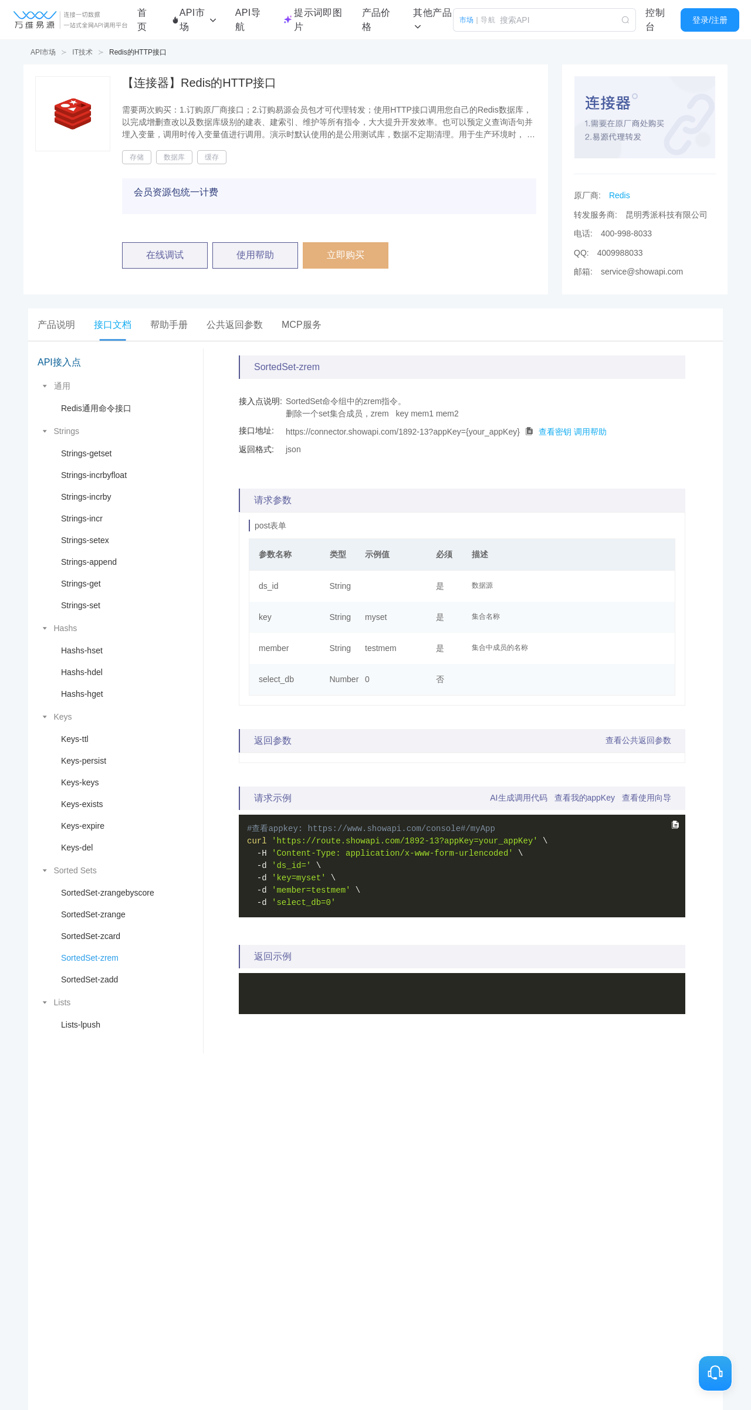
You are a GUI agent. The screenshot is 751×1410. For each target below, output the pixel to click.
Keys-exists (82, 804)
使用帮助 (255, 255)
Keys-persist (83, 760)
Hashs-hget (82, 694)
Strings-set (80, 605)
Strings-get (81, 583)
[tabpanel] (375, 700)
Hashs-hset (82, 650)
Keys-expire (82, 826)
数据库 (174, 157)
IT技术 (82, 52)
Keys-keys (80, 782)
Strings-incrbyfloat (94, 475)
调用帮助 (590, 431)
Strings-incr (82, 518)
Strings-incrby (86, 496)
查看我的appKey (584, 797)
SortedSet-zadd (89, 979)
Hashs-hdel (82, 672)
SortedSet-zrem (90, 957)
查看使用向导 (646, 797)
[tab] (56, 325)
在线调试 (165, 255)
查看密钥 (555, 431)
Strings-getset (86, 453)
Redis (619, 195)
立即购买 (345, 255)
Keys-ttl (75, 739)
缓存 (212, 157)
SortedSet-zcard (90, 936)
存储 (137, 157)
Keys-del (77, 847)
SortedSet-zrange (93, 914)
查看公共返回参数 (638, 740)
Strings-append (89, 562)
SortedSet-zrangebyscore (107, 892)
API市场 (43, 52)
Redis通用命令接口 (96, 408)
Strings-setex (85, 540)
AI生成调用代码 (518, 797)
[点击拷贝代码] (529, 431)
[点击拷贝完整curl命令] (675, 825)
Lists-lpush (80, 1024)
